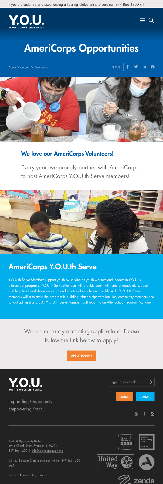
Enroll (124, 395)
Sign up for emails (123, 380)
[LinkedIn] (144, 65)
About (12, 65)
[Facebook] (128, 65)
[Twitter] (136, 65)
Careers (25, 65)
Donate (145, 395)
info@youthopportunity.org (47, 448)
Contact (13, 473)
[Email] (153, 65)
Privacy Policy (28, 473)
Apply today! (81, 353)
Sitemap (43, 473)
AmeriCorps (41, 65)
